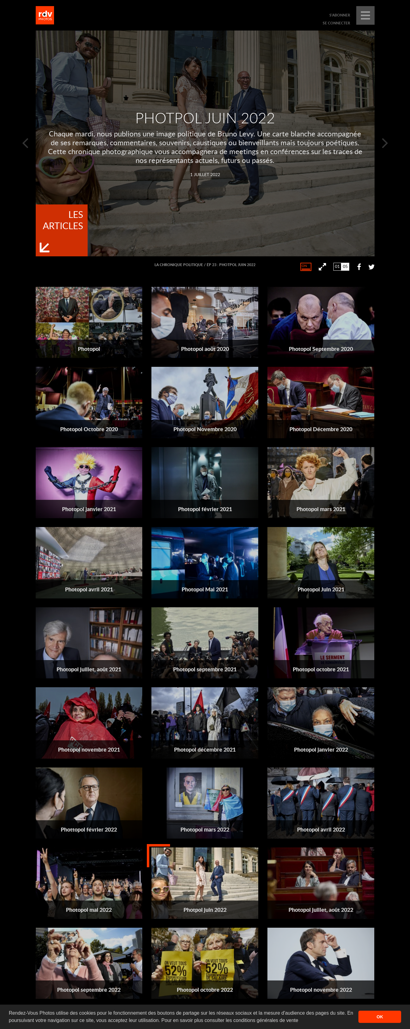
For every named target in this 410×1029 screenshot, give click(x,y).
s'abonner (339, 15)
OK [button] (379, 1016)
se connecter (336, 23)
